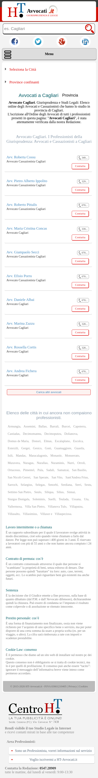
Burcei (66, 426)
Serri (78, 484)
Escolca (78, 441)
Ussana (76, 499)
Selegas (40, 484)
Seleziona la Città (22, 69)
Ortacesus (14, 470)
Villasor (45, 514)
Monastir (56, 455)
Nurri (70, 463)
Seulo (37, 492)
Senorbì (53, 484)
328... (83, 324)
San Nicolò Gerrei (19, 477)
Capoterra (79, 426)
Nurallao (42, 463)
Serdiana (66, 484)
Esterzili (13, 448)
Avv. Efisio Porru (19, 276)
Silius (60, 492)
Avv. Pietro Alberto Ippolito (26, 181)
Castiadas (14, 433)
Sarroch (12, 484)
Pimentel (28, 470)
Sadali (50, 470)
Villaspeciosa (63, 514)
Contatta (80, 166)
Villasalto (14, 514)
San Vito (56, 477)
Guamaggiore (62, 448)
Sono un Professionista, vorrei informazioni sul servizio (53, 751)
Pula (40, 470)
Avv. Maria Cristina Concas (26, 228)
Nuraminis (57, 463)
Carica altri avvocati (48, 392)
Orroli (81, 463)
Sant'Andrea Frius (76, 477)
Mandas (21, 455)
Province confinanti (24, 82)
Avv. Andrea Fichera (21, 371)
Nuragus (28, 463)
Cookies (83, 686)
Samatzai (63, 470)
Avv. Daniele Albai (20, 300)
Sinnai (71, 492)
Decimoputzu (52, 433)
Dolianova (70, 433)
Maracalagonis (38, 455)
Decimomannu (32, 433)
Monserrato (72, 455)
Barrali (54, 426)
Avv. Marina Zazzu (20, 323)
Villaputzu (76, 506)
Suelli (52, 499)
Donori (36, 441)
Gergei (25, 448)
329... (83, 181)
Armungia (14, 426)
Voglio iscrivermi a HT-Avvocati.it (53, 759)
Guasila (79, 448)
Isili (10, 455)
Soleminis (39, 499)
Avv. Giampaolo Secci (22, 252)
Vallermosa (15, 506)
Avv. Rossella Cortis (21, 347)
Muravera (14, 463)
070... (83, 205)
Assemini (29, 426)
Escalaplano (62, 441)
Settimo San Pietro (19, 492)
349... (83, 157)
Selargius (26, 484)
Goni (48, 448)
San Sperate (41, 477)
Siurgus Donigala (18, 499)
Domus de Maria (18, 441)
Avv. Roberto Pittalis (21, 205)
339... (83, 229)
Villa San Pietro (35, 506)
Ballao (43, 426)
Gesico (37, 448)
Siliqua (49, 492)
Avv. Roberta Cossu (21, 157)
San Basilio (79, 470)
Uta (86, 499)
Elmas (48, 441)
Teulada (63, 499)
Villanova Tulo (57, 506)
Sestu (87, 484)
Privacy (72, 686)
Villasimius (30, 514)
